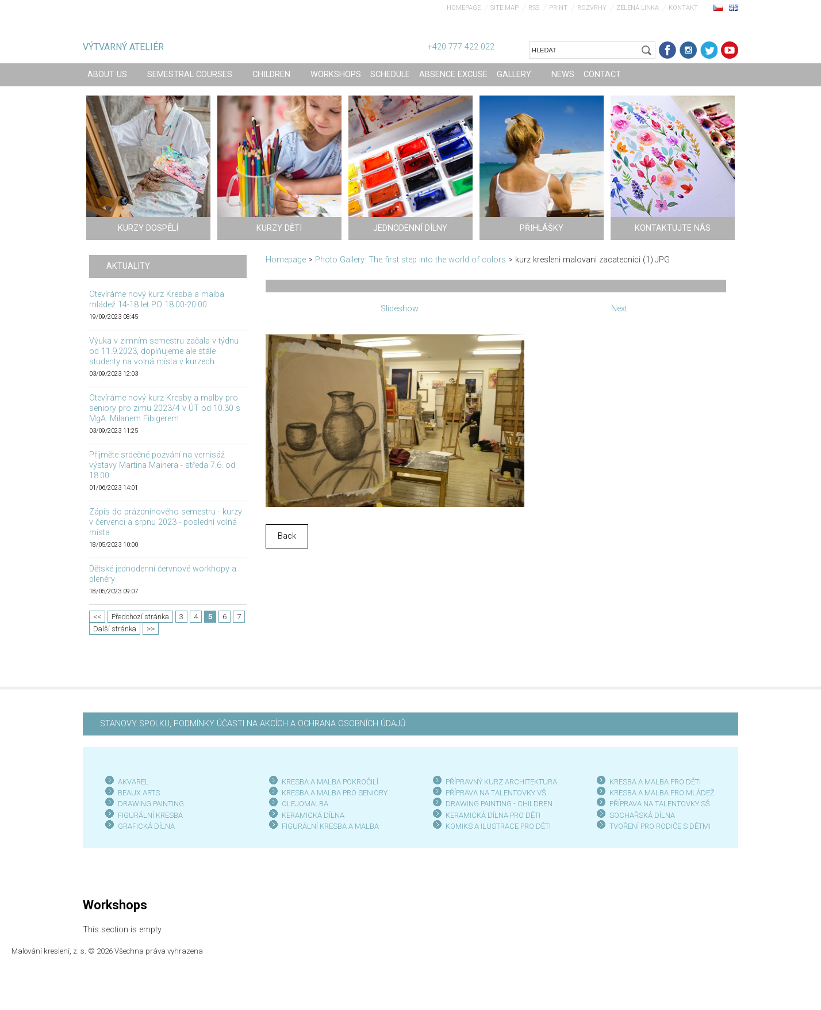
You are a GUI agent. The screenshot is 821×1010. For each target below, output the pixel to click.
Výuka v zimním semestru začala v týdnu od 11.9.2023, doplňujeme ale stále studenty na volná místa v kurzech (164, 351)
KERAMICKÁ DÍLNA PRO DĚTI (493, 815)
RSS (533, 8)
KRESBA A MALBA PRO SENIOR (332, 792)
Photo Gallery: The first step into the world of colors (410, 260)
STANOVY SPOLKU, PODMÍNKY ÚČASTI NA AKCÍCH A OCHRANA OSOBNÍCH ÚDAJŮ (252, 724)
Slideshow (400, 309)
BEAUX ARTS (139, 792)
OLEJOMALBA (305, 803)
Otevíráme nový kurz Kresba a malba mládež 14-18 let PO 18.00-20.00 (156, 299)
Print (558, 8)
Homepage (464, 8)
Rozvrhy (592, 8)
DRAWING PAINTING (151, 803)
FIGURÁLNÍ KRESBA (150, 815)
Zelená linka (637, 8)
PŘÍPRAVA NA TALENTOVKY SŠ (659, 803)
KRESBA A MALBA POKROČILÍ (330, 781)
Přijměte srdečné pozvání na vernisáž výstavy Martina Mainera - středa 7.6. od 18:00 (162, 465)
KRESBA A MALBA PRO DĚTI (655, 781)
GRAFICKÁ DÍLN (144, 826)
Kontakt (683, 8)
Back (287, 536)
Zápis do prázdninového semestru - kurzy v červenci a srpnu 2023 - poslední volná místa (165, 522)
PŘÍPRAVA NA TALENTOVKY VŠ (496, 792)
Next (619, 309)
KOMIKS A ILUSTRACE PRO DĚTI (498, 826)
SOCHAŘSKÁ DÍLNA (642, 815)
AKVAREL (133, 781)
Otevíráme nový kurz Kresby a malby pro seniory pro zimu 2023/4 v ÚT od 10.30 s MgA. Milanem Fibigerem (164, 408)
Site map (504, 8)
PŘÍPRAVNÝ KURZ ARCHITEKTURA (501, 781)
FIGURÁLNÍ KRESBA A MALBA (330, 826)
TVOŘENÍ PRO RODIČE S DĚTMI (660, 826)
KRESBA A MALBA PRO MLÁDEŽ (662, 792)
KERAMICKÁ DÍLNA (313, 815)
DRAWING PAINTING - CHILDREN (499, 803)
